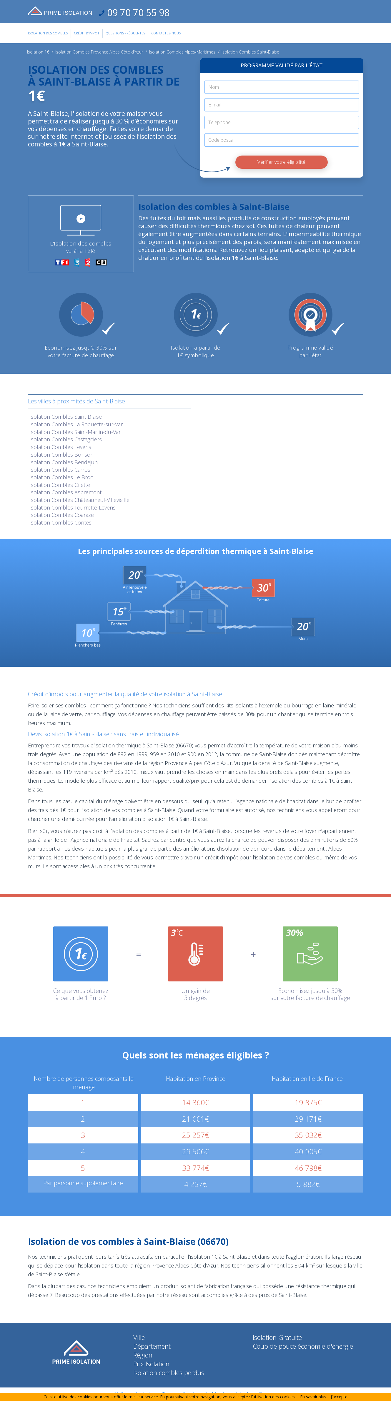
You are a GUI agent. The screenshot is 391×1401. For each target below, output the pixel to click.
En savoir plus (313, 1397)
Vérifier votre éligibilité (281, 162)
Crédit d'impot (86, 33)
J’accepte (339, 1397)
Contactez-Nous (166, 33)
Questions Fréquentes (125, 33)
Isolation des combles (48, 33)
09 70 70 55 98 (137, 12)
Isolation (65, 416)
